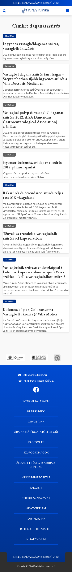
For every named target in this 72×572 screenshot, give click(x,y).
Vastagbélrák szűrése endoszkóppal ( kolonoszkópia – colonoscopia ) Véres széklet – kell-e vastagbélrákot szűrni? (34, 272)
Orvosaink (36, 421)
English (36, 487)
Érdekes (9, 66)
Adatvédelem (36, 508)
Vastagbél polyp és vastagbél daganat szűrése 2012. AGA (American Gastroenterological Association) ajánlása (33, 119)
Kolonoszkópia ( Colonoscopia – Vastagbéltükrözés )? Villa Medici (30, 312)
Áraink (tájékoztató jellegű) (36, 431)
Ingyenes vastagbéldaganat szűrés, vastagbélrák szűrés (31, 46)
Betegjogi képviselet (36, 529)
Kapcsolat (36, 442)
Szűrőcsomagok (36, 452)
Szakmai (9, 36)
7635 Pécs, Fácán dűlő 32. (36, 380)
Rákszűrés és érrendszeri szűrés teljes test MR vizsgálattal (33, 195)
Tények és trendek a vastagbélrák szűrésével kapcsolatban (30, 236)
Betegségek (36, 411)
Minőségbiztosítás (36, 477)
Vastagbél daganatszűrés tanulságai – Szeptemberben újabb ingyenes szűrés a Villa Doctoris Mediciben (35, 79)
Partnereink (36, 518)
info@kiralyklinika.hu (32, 374)
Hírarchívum (36, 539)
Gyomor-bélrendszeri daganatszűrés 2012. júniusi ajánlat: (32, 165)
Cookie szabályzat (36, 498)
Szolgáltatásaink (36, 401)
